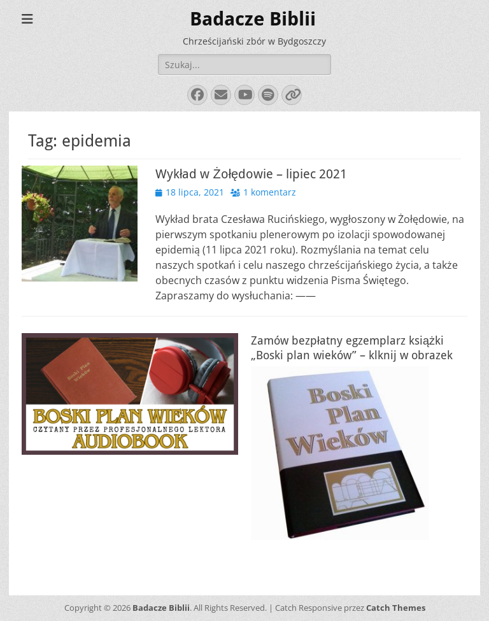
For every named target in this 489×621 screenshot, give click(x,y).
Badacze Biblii (253, 19)
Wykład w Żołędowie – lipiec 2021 (251, 174)
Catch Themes (395, 607)
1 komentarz (269, 192)
